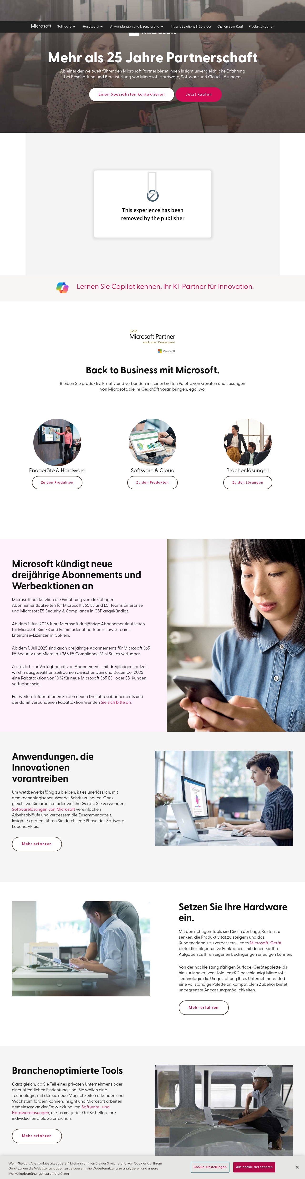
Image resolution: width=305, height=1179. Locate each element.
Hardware (93, 27)
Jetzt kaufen (199, 95)
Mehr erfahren (37, 844)
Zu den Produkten (57, 483)
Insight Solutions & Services (191, 27)
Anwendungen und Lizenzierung (137, 27)
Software (67, 27)
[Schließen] (297, 1167)
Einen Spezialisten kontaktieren (132, 95)
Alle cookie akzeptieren (254, 1167)
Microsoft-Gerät (265, 943)
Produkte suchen (261, 27)
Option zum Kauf (230, 27)
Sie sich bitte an (116, 702)
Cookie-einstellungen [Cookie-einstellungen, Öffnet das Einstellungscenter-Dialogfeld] (210, 1167)
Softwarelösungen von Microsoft (43, 809)
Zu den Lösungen (247, 483)
